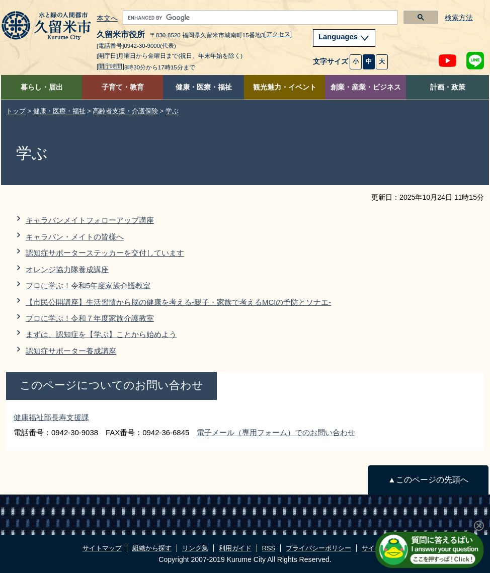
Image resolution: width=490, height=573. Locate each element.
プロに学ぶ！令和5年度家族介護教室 (88, 285)
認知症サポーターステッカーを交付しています (105, 253)
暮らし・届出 (42, 87)
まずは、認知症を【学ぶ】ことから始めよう (101, 334)
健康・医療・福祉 (204, 87)
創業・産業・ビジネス (366, 87)
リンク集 (195, 548)
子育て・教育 (123, 87)
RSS (268, 548)
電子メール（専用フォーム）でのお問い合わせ (276, 432)
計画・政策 (447, 87)
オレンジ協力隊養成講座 (67, 269)
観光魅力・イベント (284, 87)
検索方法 (459, 18)
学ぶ (172, 111)
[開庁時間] (110, 66)
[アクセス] (278, 34)
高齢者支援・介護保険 (125, 111)
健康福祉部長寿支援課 (51, 417)
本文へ (107, 18)
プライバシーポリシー (318, 548)
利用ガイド (235, 548)
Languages (344, 37)
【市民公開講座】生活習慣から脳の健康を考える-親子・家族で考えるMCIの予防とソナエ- (178, 302)
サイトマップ (102, 548)
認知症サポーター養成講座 (71, 351)
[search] (259, 17)
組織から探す (152, 548)
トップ (16, 111)
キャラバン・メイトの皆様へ (75, 236)
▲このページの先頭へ (428, 479)
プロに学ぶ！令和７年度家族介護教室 (90, 318)
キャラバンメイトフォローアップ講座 (90, 220)
